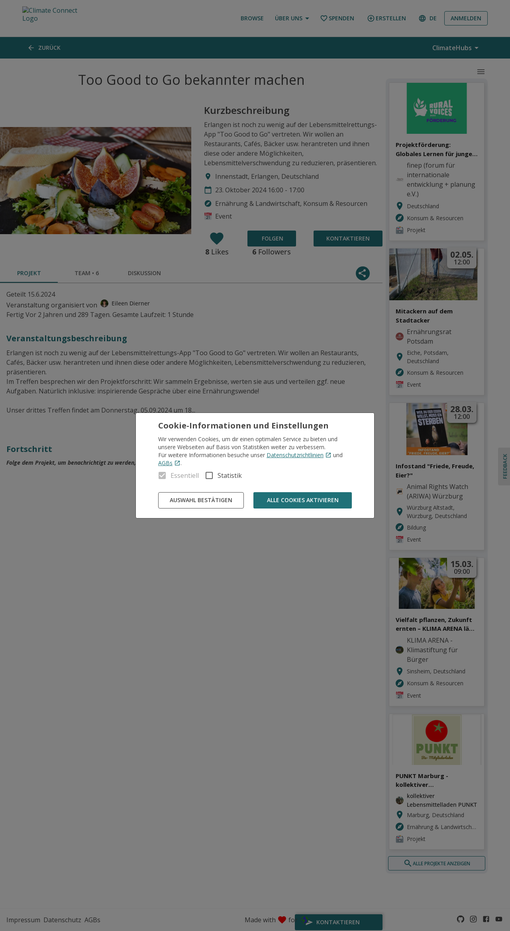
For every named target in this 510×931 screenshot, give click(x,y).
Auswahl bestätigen (201, 500)
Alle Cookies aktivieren (302, 500)
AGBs (169, 463)
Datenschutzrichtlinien (299, 455)
